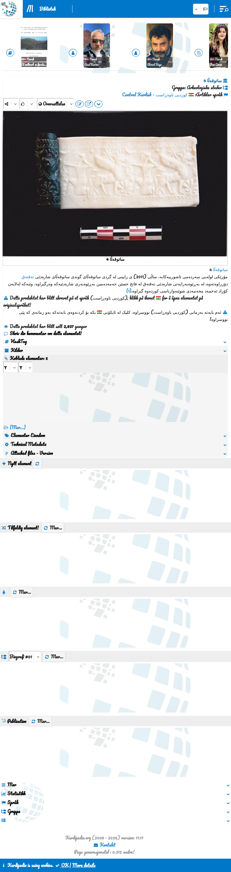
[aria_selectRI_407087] (10, 367)
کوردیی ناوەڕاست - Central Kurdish (155, 94)
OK (61, 865)
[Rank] (27, 103)
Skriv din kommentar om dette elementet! (42, 333)
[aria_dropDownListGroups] (25, 656)
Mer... (52, 527)
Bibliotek (47, 8)
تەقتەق (28, 276)
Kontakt (104, 844)
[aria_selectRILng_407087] (26, 367)
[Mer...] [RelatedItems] (18, 427)
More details (84, 865)
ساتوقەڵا (220, 269)
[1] (128, 290)
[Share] (11, 103)
